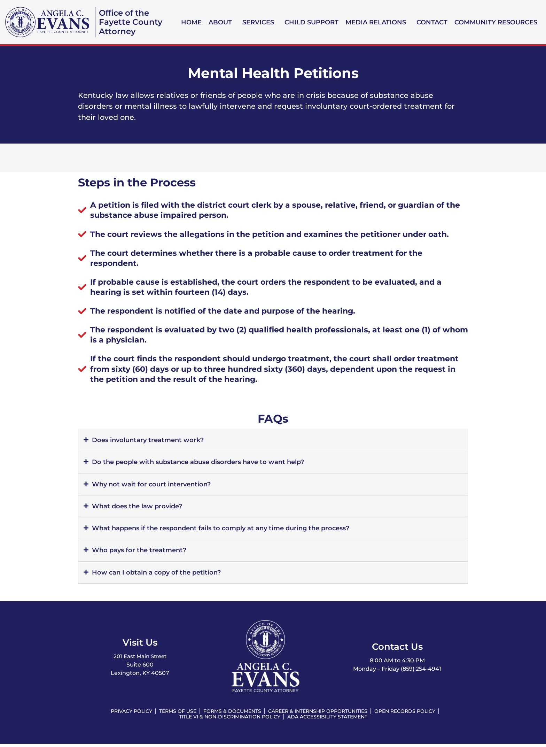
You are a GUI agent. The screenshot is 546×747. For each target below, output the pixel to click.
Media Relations (375, 22)
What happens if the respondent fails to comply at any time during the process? (228, 529)
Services (258, 22)
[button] (222, 22)
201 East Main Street (140, 658)
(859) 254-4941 (421, 671)
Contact (431, 22)
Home (191, 22)
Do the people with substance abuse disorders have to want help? (204, 462)
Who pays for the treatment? (141, 552)
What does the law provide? (139, 507)
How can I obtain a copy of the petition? (159, 574)
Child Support (311, 22)
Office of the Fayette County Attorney (131, 22)
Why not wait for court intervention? (154, 485)
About (220, 22)
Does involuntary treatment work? (150, 440)
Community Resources (495, 22)
